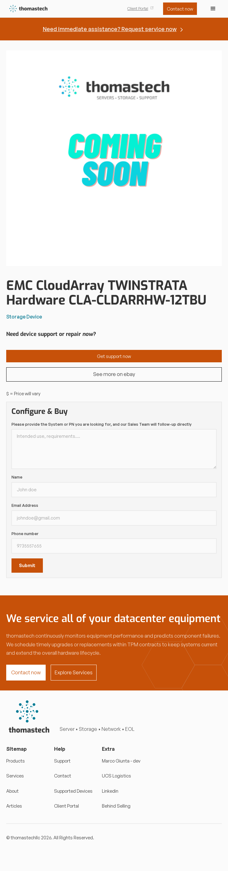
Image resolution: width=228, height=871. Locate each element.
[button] (213, 8)
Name (16, 476)
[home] (27, 9)
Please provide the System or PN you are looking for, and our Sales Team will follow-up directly (101, 424)
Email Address (24, 505)
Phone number (25, 533)
